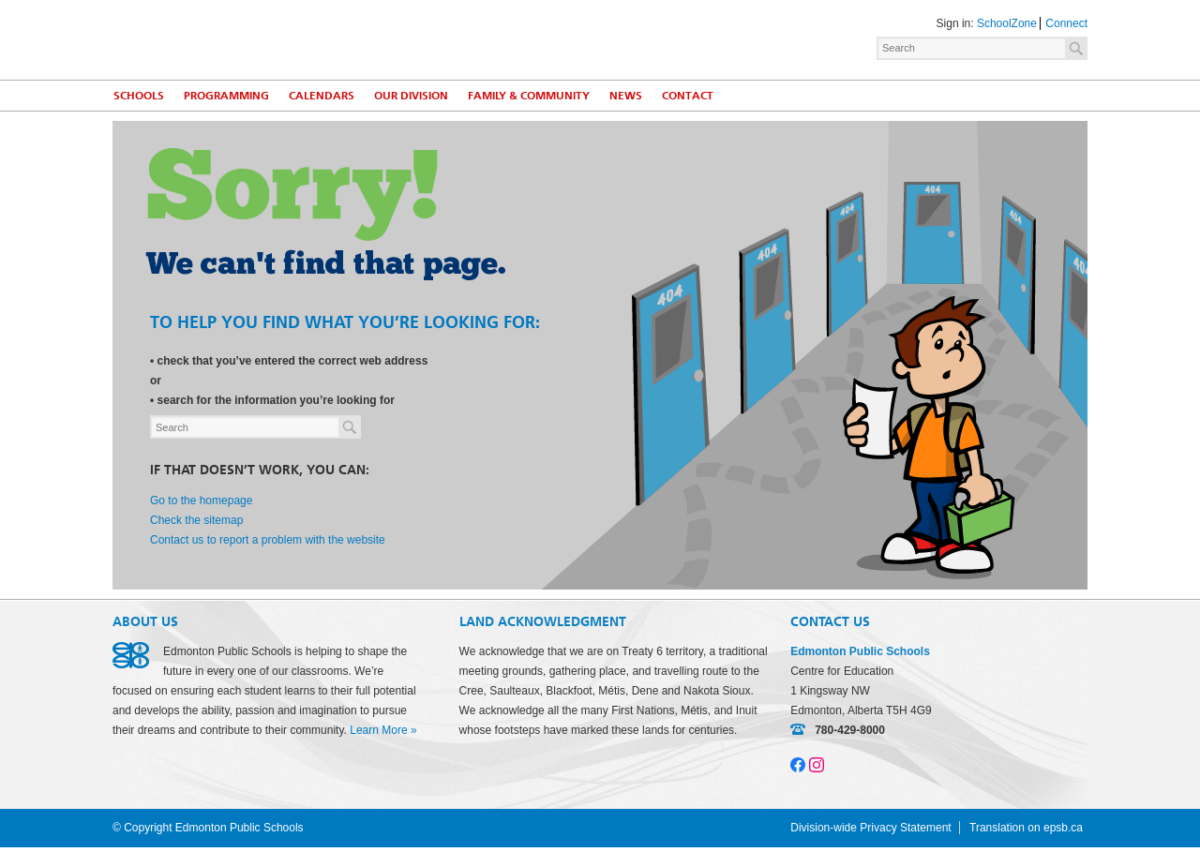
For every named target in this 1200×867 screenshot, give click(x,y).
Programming (226, 95)
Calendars (321, 95)
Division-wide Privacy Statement (870, 827)
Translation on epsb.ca (1026, 827)
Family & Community (529, 95)
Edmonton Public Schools (276, 38)
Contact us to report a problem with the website (267, 539)
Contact (687, 95)
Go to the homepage (201, 500)
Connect (1066, 23)
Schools (138, 95)
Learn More (378, 730)
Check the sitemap (196, 520)
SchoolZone (1007, 23)
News (625, 95)
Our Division (411, 95)
